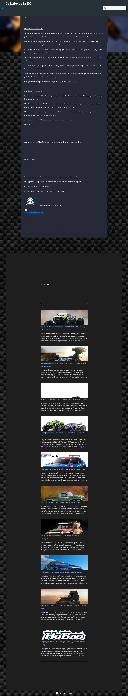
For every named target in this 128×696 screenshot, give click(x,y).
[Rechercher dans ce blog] (116, 8)
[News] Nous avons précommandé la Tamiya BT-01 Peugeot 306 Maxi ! (63, 469)
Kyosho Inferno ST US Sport (34, 212)
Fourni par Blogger (64, 693)
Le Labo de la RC (18, 3)
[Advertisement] (52, 11)
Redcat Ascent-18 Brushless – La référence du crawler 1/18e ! (60, 502)
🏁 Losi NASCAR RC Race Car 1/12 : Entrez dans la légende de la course (63, 399)
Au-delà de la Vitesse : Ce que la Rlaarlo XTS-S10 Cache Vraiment (61, 572)
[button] (25, 18)
